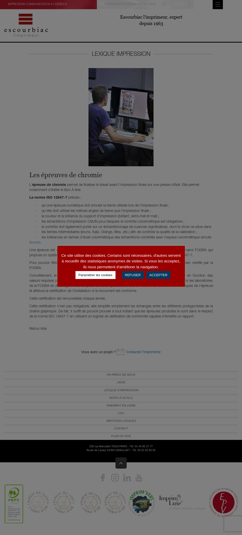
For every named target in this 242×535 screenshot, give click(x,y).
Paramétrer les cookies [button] (95, 275)
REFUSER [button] (133, 275)
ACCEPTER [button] (158, 275)
